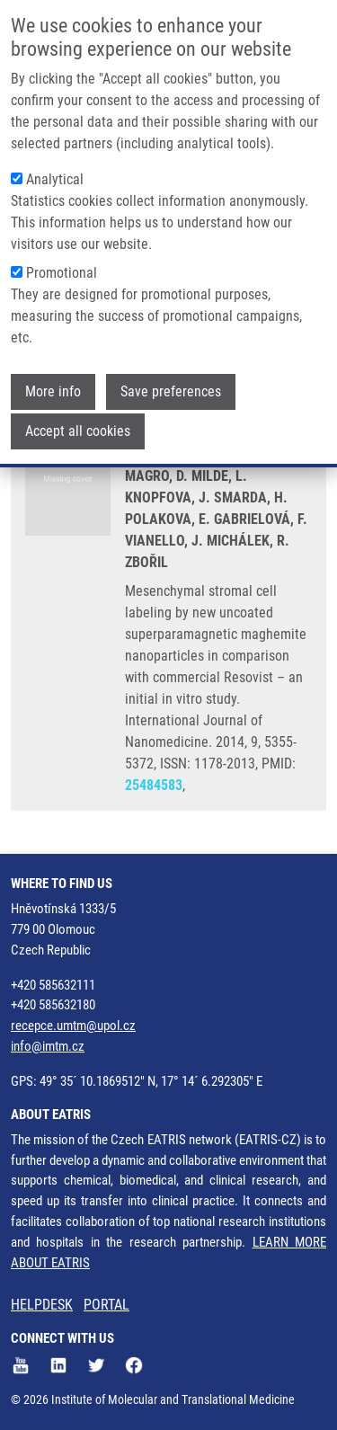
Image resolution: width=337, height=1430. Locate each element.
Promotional (61, 271)
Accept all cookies (77, 430)
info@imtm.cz (47, 1046)
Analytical (55, 178)
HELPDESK (42, 1304)
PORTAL (106, 1304)
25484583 (153, 785)
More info (53, 390)
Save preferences (170, 390)
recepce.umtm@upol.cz (73, 1025)
